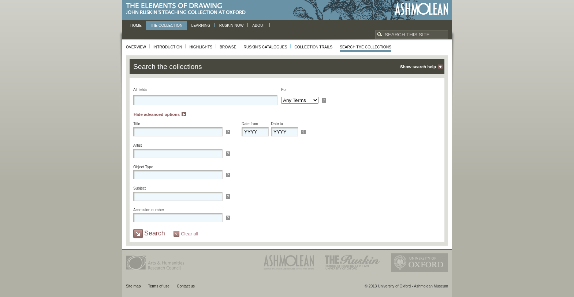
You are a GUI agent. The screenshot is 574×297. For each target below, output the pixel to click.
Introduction (167, 47)
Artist (137, 145)
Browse (228, 47)
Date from (250, 124)
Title (136, 124)
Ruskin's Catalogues (265, 47)
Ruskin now (231, 25)
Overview (136, 47)
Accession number (148, 210)
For (284, 90)
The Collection (166, 25)
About (258, 25)
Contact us (186, 286)
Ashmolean (421, 9)
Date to (277, 124)
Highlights (200, 47)
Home (136, 25)
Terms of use (158, 286)
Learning (200, 25)
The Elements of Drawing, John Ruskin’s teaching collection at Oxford (188, 9)
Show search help (418, 67)
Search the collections (365, 47)
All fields (140, 90)
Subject (139, 188)
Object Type (143, 167)
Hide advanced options (157, 114)
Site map (133, 286)
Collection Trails (313, 47)
